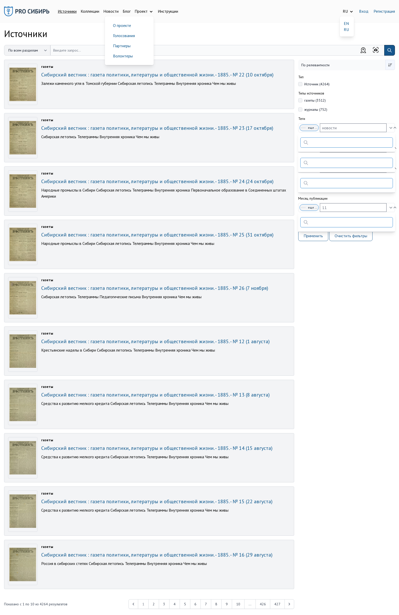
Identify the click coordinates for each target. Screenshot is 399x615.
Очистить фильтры (351, 235)
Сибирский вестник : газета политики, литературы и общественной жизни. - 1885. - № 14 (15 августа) (157, 448)
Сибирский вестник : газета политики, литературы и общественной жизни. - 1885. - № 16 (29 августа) (157, 554)
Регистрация (384, 11)
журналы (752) (315, 109)
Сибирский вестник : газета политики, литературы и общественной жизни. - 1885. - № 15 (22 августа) (157, 501)
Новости (111, 11)
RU (346, 29)
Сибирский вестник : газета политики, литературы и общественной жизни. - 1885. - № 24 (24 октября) (157, 181)
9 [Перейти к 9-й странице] (227, 604)
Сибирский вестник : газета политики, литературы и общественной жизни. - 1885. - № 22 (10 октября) (157, 74)
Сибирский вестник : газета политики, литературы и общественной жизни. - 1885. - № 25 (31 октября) (157, 234)
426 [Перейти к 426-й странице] (263, 604)
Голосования (124, 35)
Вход (363, 11)
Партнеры (122, 45)
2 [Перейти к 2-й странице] (154, 604)
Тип (301, 77)
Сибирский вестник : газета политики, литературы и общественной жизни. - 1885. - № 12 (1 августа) (155, 341)
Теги (301, 118)
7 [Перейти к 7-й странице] (206, 604)
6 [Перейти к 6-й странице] (195, 604)
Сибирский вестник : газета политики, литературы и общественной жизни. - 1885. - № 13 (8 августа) (155, 394)
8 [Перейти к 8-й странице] (216, 604)
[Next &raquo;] (289, 604)
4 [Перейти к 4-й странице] (175, 604)
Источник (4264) (317, 84)
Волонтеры (123, 55)
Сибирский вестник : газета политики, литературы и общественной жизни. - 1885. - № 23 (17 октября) (157, 128)
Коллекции (90, 11)
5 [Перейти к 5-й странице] (185, 604)
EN (346, 23)
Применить (313, 235)
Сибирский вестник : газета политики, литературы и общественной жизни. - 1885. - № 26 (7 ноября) (154, 288)
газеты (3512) (315, 100)
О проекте (122, 25)
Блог (127, 11)
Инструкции (168, 11)
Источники (67, 11)
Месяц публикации (312, 198)
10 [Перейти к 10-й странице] (238, 604)
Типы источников (311, 93)
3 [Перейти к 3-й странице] (164, 604)
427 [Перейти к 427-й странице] (277, 604)
